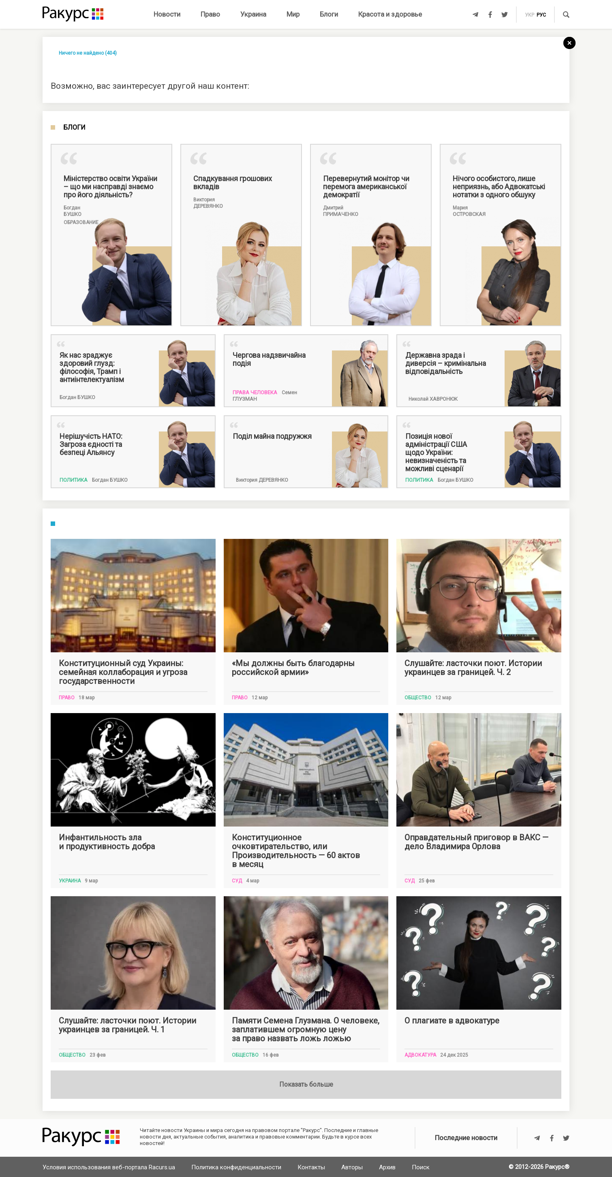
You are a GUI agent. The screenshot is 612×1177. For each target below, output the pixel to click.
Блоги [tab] (74, 127)
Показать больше (306, 1084)
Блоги (329, 14)
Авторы (352, 1167)
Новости (167, 14)
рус (541, 15)
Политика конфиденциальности (236, 1167)
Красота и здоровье (390, 14)
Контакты (311, 1167)
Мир (293, 14)
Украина (253, 14)
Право (210, 14)
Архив (387, 1167)
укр (529, 15)
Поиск (421, 1167)
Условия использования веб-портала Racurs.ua (109, 1167)
